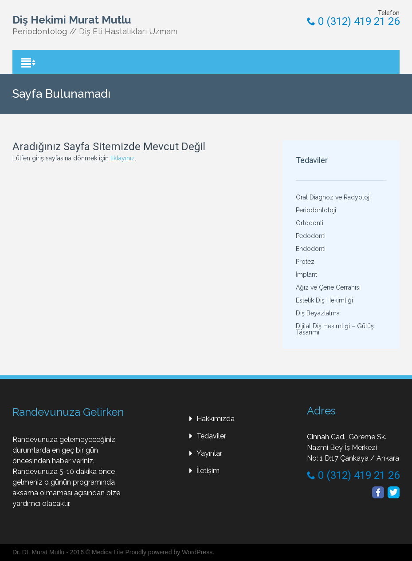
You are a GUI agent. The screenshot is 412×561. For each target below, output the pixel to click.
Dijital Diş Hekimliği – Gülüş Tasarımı (335, 329)
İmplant (306, 274)
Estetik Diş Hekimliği (324, 300)
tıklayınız (122, 158)
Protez (305, 261)
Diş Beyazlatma (318, 313)
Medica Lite (108, 552)
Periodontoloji (316, 210)
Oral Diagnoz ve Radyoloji (333, 197)
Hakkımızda (215, 418)
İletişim (208, 470)
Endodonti (311, 248)
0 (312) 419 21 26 (353, 21)
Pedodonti (311, 235)
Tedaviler (211, 436)
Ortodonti (309, 223)
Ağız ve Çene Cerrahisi (328, 287)
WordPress (197, 552)
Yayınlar (209, 453)
